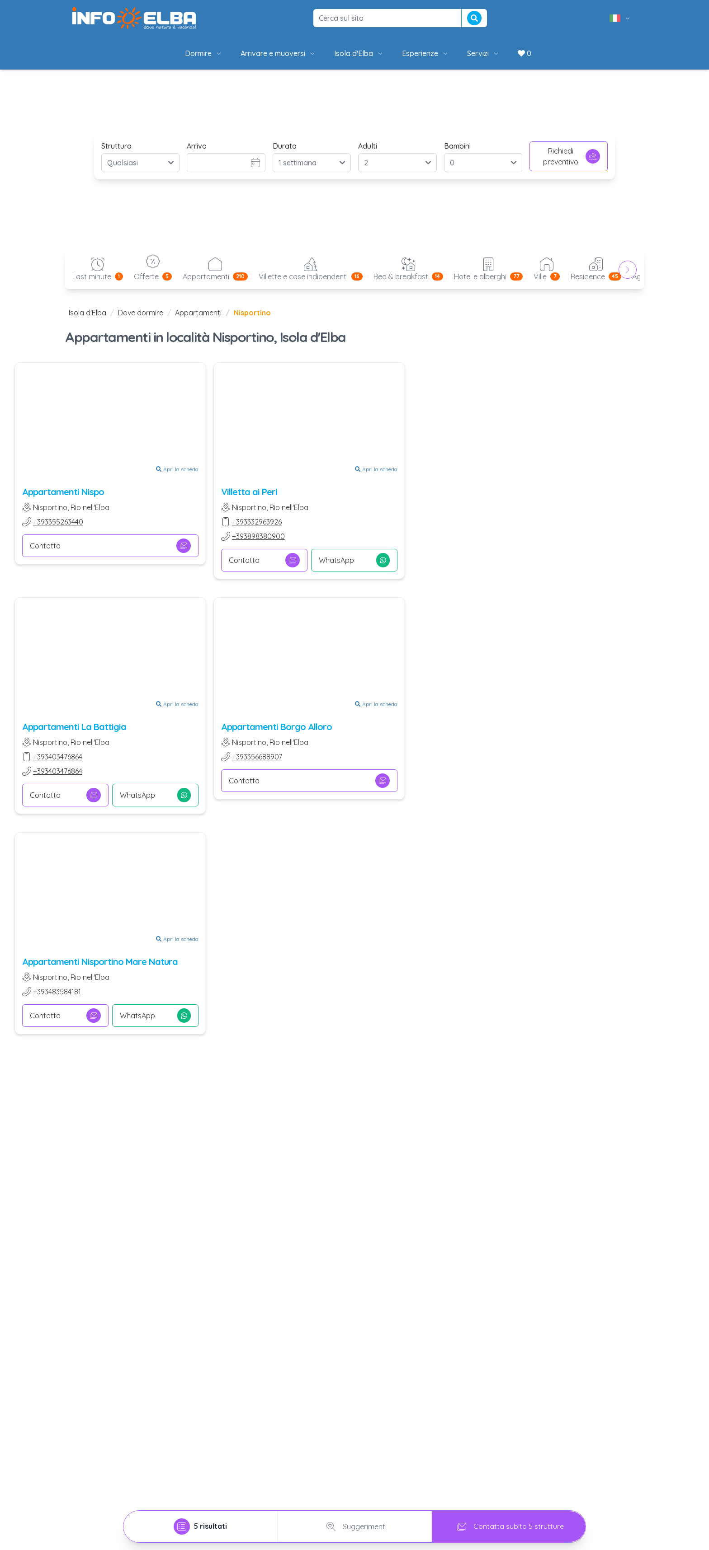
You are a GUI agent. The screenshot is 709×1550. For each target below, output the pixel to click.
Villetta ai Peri (249, 491)
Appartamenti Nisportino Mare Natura (100, 961)
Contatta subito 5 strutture (509, 1526)
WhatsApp (354, 560)
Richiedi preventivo (571, 156)
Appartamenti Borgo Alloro (276, 726)
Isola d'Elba (359, 53)
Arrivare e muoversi (278, 53)
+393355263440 (58, 521)
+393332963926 (257, 521)
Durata (285, 145)
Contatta (110, 546)
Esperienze (425, 53)
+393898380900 (258, 536)
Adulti (367, 145)
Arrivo (197, 145)
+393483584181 (57, 991)
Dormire (203, 53)
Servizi (483, 53)
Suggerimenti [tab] (355, 1526)
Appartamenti (198, 312)
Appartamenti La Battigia (74, 726)
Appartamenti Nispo (63, 491)
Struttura (116, 145)
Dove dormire (140, 312)
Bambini (457, 145)
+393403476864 (57, 756)
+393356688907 (257, 756)
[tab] (200, 1526)
